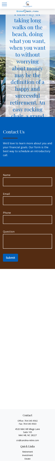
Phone (7, 212)
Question (9, 231)
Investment (27, 455)
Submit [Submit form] (10, 257)
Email (6, 194)
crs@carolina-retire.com (27, 440)
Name (6, 175)
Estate (27, 458)
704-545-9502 (31, 420)
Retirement (27, 451)
